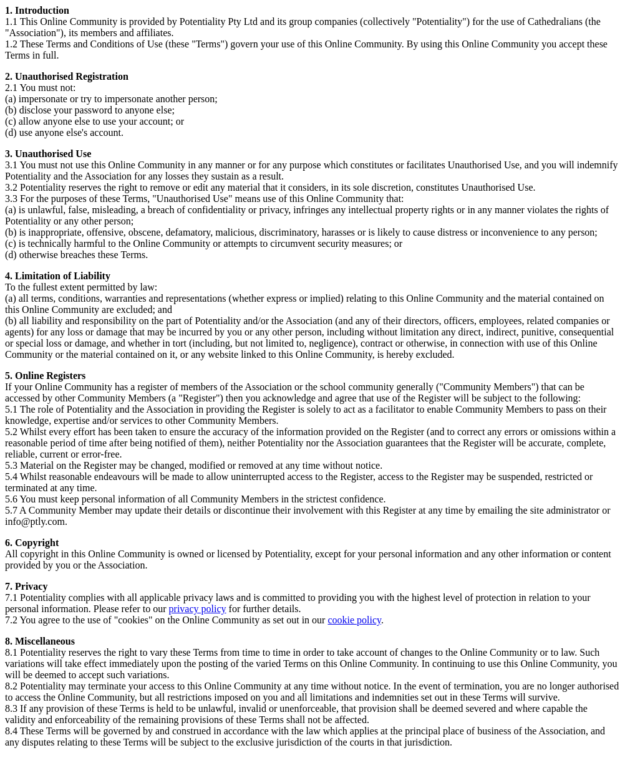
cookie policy (354, 620)
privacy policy (197, 608)
